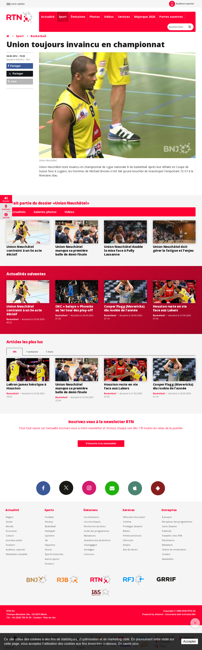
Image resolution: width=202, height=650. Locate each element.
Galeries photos (45, 212)
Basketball (38, 36)
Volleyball (50, 531)
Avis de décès (130, 549)
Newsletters (112, 488)
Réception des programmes (177, 521)
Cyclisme (49, 535)
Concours (89, 554)
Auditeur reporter (15, 549)
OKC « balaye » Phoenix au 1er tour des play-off (74, 308)
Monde (9, 526)
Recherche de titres (94, 526)
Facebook (43, 488)
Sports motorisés (54, 554)
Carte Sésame (169, 526)
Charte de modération (174, 549)
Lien (12, 81)
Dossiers (10, 545)
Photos (95, 17)
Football (49, 517)
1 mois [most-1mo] (49, 351)
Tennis (48, 549)
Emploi (126, 545)
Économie (11, 531)
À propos (167, 517)
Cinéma (127, 521)
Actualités (18, 212)
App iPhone (135, 488)
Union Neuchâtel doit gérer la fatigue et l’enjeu (173, 248)
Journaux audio (14, 540)
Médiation (167, 545)
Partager (14, 65)
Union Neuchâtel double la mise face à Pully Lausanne (123, 250)
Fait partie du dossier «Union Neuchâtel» (47, 203)
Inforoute (128, 540)
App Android (158, 488)
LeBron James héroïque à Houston (26, 386)
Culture (10, 535)
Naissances (90, 535)
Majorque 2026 (144, 17)
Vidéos (109, 17)
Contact (166, 554)
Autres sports (52, 559)
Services (124, 17)
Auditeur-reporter (181, 4)
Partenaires (168, 540)
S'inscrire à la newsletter (101, 443)
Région (9, 517)
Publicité (166, 531)
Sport (63, 17)
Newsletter (168, 559)
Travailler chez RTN (172, 535)
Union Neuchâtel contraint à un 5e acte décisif (24, 250)
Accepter (189, 641)
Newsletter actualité (16, 554)
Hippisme (50, 545)
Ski (46, 540)
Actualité (48, 17)
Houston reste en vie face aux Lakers (170, 308)
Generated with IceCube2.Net (180, 614)
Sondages (89, 549)
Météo (126, 531)
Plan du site (49, 617)
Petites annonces (132, 535)
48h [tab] (14, 351)
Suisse (9, 521)
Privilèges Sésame (132, 526)
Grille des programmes (96, 531)
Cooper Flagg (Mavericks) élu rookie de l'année (124, 308)
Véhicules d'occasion (134, 517)
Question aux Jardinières (97, 540)
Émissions (78, 17)
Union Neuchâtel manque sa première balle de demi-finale (71, 250)
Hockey (49, 521)
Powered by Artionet (152, 614)
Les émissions (91, 517)
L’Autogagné (90, 545)
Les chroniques (92, 521)
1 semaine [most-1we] (32, 351)
